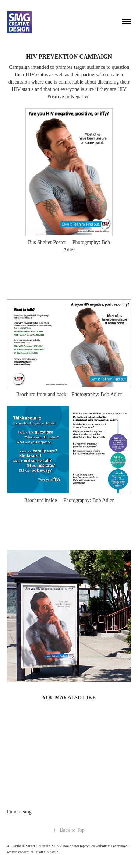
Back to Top (69, 830)
